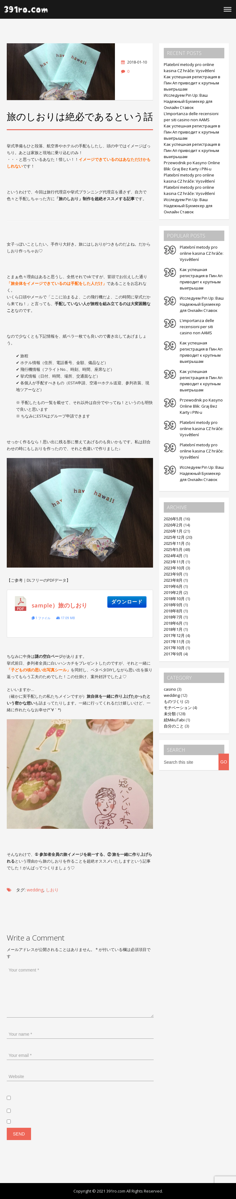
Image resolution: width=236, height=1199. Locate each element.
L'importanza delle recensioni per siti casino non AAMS (197, 327)
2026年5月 (173, 519)
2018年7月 (173, 617)
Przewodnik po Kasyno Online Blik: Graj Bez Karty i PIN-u (201, 406)
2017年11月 (174, 641)
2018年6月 (173, 623)
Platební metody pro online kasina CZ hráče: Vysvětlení (201, 253)
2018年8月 (173, 611)
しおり (52, 890)
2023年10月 (174, 568)
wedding (35, 890)
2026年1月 (173, 531)
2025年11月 (174, 543)
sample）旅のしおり (59, 605)
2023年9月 (173, 574)
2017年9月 (173, 654)
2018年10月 (174, 598)
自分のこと (174, 726)
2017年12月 (174, 635)
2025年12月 (174, 537)
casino (170, 689)
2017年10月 (174, 647)
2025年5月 (173, 549)
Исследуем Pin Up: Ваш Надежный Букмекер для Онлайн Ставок (188, 101)
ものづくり (174, 701)
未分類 (170, 713)
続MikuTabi (174, 720)
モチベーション (178, 707)
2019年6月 (173, 586)
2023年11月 (174, 562)
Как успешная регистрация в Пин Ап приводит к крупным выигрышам (192, 83)
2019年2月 (173, 592)
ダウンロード (127, 602)
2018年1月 (173, 629)
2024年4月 (173, 555)
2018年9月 (173, 604)
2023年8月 (173, 580)
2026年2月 (173, 525)
